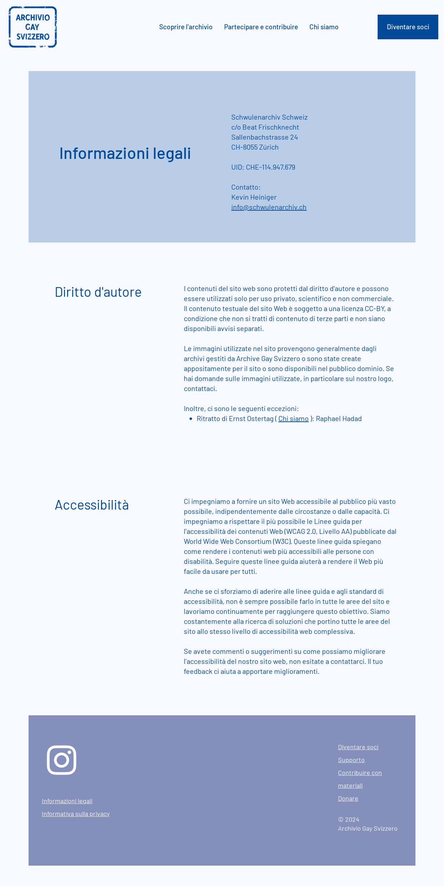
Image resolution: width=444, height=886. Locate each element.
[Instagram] (61, 760)
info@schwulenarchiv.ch (269, 206)
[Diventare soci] (408, 27)
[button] (186, 26)
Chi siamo (293, 418)
